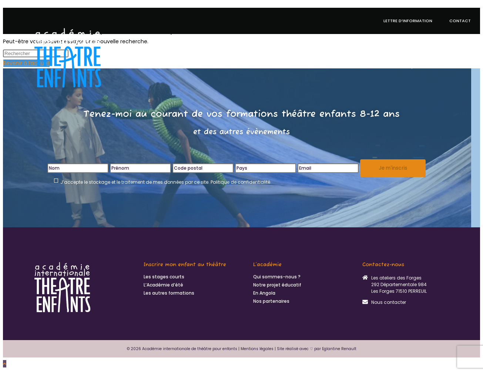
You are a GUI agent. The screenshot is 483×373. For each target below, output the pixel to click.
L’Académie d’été (163, 285)
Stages (199, 40)
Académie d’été (237, 40)
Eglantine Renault (339, 349)
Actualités (454, 40)
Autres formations (365, 40)
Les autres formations (169, 293)
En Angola (417, 40)
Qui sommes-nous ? (439, 66)
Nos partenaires (271, 301)
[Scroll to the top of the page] (4, 363)
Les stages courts (164, 277)
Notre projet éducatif (296, 40)
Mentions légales (257, 349)
